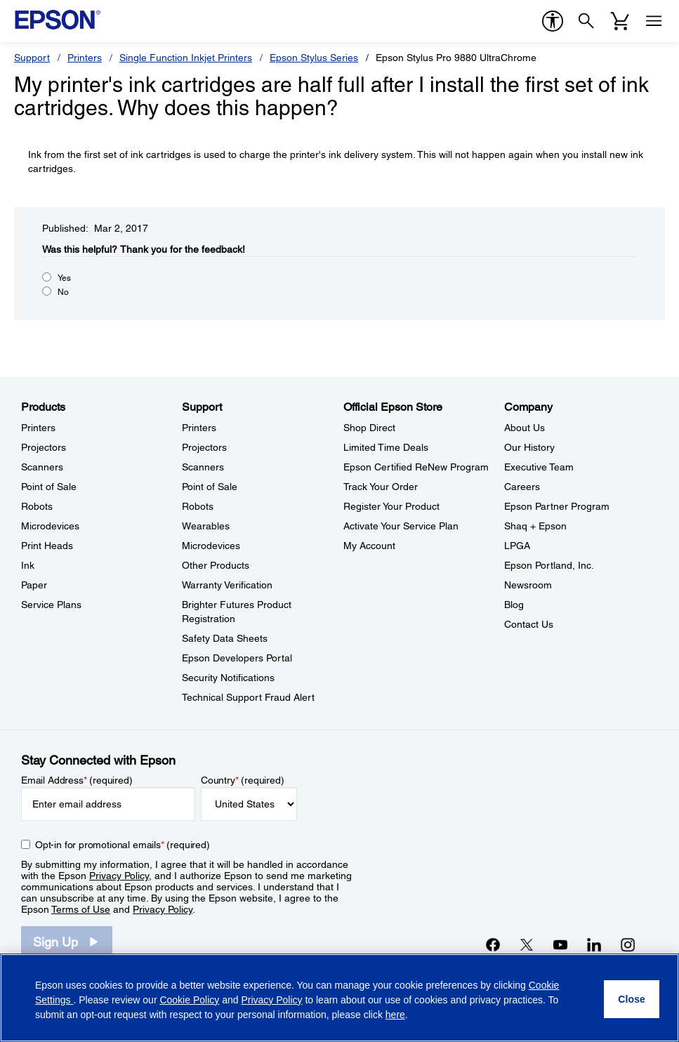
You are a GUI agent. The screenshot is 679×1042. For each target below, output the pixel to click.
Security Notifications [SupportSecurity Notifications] (228, 677)
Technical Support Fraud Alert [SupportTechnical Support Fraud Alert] (248, 697)
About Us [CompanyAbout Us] (524, 427)
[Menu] (653, 21)
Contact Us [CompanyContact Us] (528, 624)
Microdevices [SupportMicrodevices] (211, 545)
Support (32, 57)
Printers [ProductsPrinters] (38, 427)
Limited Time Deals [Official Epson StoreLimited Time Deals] (385, 447)
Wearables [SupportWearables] (206, 526)
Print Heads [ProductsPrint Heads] (47, 545)
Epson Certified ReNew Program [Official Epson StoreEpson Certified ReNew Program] (416, 467)
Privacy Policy (119, 875)
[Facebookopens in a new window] (493, 944)
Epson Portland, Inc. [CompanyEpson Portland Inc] (549, 565)
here (395, 1014)
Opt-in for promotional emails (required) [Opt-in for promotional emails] (122, 844)
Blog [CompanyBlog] (514, 604)
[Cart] (620, 21)
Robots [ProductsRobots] (37, 506)
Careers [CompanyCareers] (522, 486)
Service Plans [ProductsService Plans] (51, 604)
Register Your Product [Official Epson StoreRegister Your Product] (391, 506)
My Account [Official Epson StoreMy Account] (369, 545)
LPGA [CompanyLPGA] (517, 545)
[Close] (631, 999)
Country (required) (242, 780)
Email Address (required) (77, 780)
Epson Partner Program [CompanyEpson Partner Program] (556, 506)
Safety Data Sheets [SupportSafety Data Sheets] (225, 638)
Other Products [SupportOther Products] (215, 565)
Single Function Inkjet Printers (185, 57)
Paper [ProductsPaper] (34, 585)
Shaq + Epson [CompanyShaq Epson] (535, 526)
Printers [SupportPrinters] (199, 427)
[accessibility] (552, 21)
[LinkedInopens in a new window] (594, 944)
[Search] (586, 21)
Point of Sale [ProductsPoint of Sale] (49, 486)
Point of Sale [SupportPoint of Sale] (209, 486)
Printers (84, 57)
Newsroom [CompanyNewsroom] (528, 585)
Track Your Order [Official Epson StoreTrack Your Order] (380, 486)
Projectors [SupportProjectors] (204, 447)
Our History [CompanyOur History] (529, 447)
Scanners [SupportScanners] (203, 467)
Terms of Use (80, 909)
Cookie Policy (189, 999)
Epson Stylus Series (314, 57)
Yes (64, 278)
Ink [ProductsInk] (27, 565)
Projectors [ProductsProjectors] (43, 447)
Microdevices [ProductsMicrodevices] (50, 526)
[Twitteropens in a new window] (526, 944)
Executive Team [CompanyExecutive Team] (539, 467)
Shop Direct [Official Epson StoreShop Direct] (369, 427)
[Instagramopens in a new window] (627, 944)
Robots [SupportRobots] (197, 506)
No (63, 292)
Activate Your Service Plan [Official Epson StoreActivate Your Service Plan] (401, 526)
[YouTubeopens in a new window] (560, 944)
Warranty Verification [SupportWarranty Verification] (227, 585)
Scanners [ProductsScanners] (42, 467)
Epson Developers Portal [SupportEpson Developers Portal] (237, 658)
